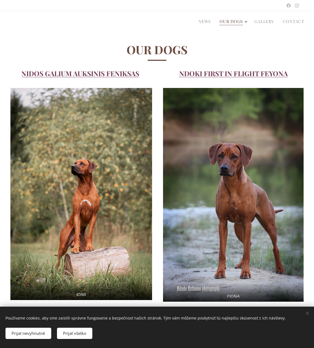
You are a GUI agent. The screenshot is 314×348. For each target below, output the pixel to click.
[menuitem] (277, 22)
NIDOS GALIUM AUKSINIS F (65, 73)
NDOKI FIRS (199, 73)
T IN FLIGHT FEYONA (253, 73)
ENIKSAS (124, 73)
